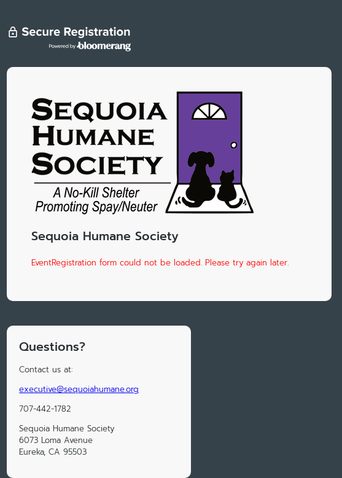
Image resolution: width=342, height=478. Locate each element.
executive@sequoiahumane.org (79, 389)
